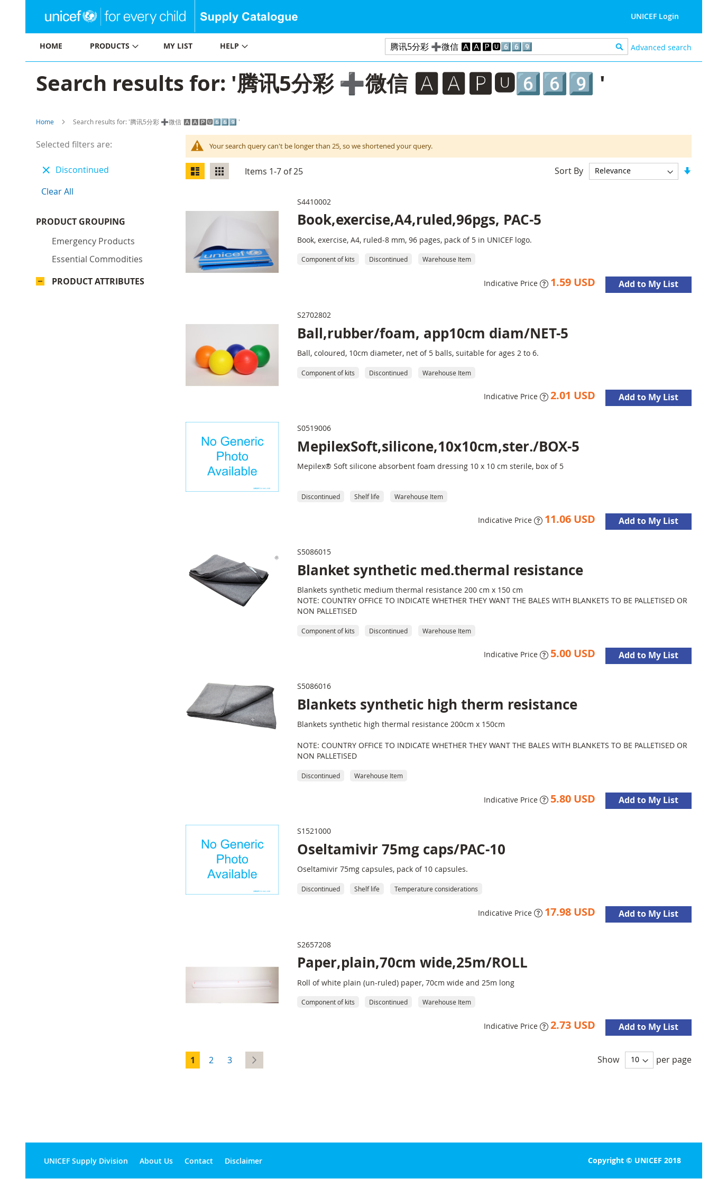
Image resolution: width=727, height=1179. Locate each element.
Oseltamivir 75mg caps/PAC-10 (401, 849)
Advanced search (661, 47)
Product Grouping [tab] (96, 224)
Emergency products (93, 244)
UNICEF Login (655, 16)
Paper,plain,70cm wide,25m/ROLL (412, 962)
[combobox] (507, 46)
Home (45, 121)
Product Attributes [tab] (98, 284)
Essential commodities (97, 262)
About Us (156, 1161)
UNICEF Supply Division (86, 1161)
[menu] (194, 47)
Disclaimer (243, 1161)
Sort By (569, 170)
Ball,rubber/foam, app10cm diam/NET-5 (432, 333)
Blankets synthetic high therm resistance (437, 704)
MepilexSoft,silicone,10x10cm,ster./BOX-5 (438, 446)
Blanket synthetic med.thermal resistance (440, 569)
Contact (199, 1161)
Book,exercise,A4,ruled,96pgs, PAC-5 (419, 219)
